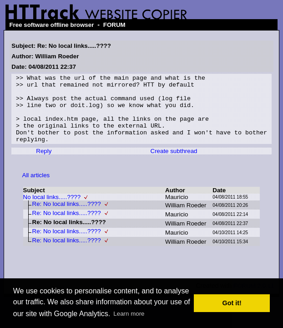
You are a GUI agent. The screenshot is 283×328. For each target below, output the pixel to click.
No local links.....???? (52, 210)
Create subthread (173, 164)
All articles (36, 188)
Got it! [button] (232, 303)
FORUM (114, 24)
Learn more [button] (128, 313)
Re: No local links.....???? (66, 217)
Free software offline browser (51, 24)
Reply (43, 164)
